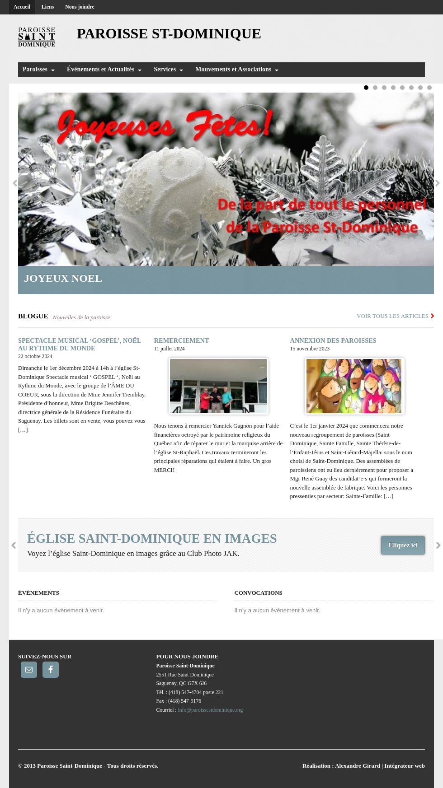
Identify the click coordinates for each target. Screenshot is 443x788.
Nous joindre (79, 7)
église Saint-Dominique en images (152, 539)
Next (437, 183)
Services (165, 69)
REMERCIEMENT (181, 340)
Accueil (22, 7)
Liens (48, 7)
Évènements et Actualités (100, 69)
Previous (14, 183)
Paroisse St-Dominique (169, 33)
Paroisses (35, 69)
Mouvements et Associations (233, 69)
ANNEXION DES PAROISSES (333, 340)
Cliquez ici (403, 545)
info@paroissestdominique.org (210, 710)
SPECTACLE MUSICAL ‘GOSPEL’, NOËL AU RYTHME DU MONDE (79, 344)
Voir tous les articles (393, 315)
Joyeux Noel (65, 278)
